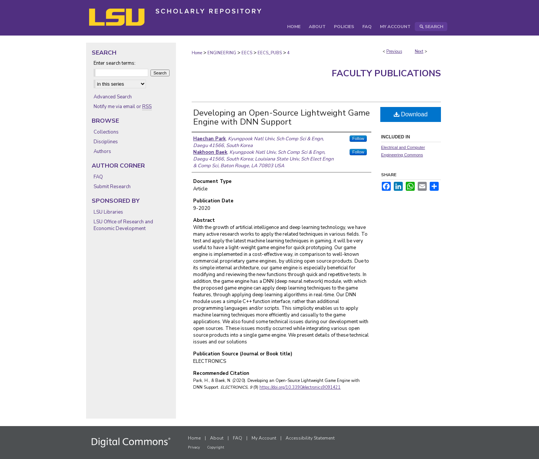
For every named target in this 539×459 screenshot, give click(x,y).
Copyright (215, 447)
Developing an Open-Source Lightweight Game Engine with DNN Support (281, 117)
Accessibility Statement (310, 438)
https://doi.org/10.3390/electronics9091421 (300, 387)
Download (411, 114)
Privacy (194, 447)
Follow (358, 138)
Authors (102, 151)
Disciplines (106, 141)
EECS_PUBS (270, 53)
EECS (246, 53)
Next (419, 51)
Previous (394, 51)
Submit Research (112, 186)
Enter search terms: (114, 63)
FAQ (98, 177)
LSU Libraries (108, 212)
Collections (106, 132)
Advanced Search (113, 97)
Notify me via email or (123, 106)
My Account (264, 438)
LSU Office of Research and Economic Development (123, 225)
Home (197, 53)
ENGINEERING (221, 53)
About (216, 438)
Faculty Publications (386, 73)
